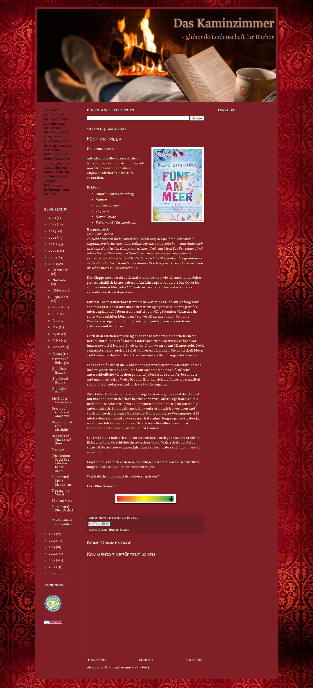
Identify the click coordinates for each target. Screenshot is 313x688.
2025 (53, 218)
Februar (58, 347)
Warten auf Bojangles (61, 361)
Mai (56, 327)
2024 (53, 224)
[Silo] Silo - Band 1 (60, 391)
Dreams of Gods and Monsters (60, 413)
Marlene (58, 450)
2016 (52, 541)
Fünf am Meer (62, 501)
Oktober (59, 291)
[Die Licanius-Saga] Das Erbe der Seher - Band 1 (62, 463)
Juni (56, 321)
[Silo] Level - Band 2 (61, 381)
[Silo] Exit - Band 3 (60, 371)
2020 (53, 251)
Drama (102, 530)
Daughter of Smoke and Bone (61, 440)
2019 (52, 257)
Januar (58, 354)
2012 (52, 567)
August (58, 307)
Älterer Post (194, 660)
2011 (52, 573)
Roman (124, 530)
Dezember (60, 270)
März (57, 340)
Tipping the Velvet (60, 493)
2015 (52, 547)
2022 (53, 238)
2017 (52, 534)
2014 (52, 554)
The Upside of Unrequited (62, 522)
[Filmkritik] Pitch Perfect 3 (62, 511)
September (60, 297)
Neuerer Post (97, 660)
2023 (53, 231)
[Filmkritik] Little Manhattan (61, 481)
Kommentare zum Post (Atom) (127, 668)
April (57, 334)
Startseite (146, 660)
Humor (113, 530)
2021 (52, 244)
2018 (52, 264)
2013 (52, 560)
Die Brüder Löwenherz (62, 401)
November (60, 280)
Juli (56, 314)
